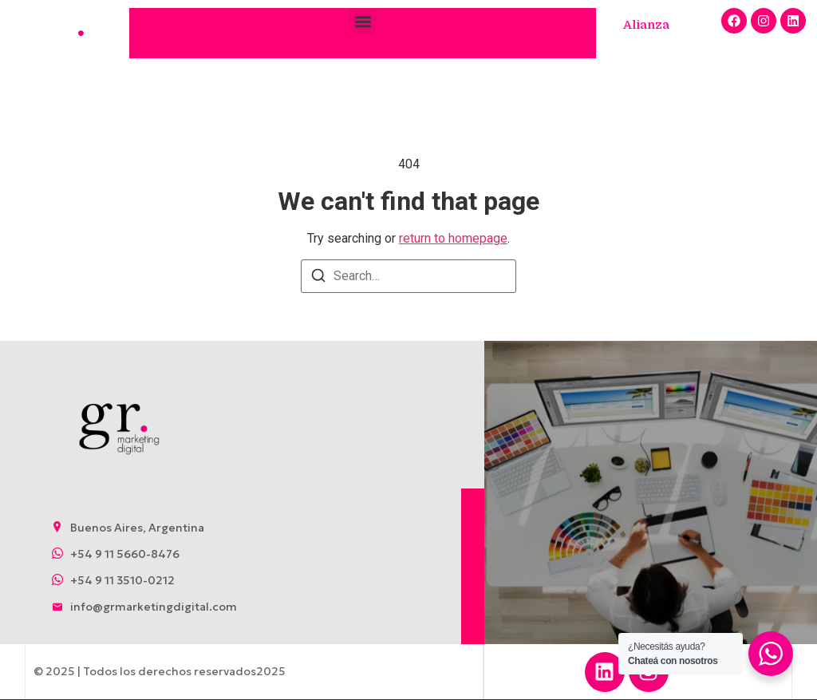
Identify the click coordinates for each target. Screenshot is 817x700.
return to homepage (453, 238)
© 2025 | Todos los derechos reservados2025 (159, 671)
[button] (362, 21)
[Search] (318, 278)
